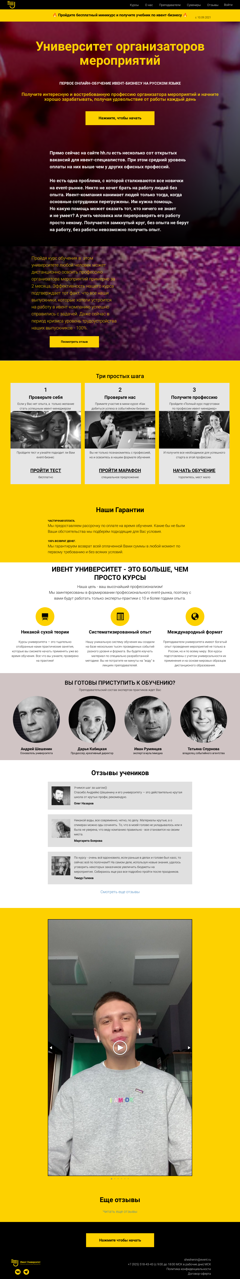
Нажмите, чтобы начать (120, 118)
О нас (149, 5)
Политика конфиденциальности (188, 1269)
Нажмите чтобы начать (120, 1240)
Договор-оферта (199, 1273)
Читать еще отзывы (120, 1211)
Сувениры (194, 5)
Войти (228, 5)
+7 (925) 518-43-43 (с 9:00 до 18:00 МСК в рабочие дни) (166, 1264)
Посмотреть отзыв (74, 341)
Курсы (135, 5)
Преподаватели (170, 5)
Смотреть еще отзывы (120, 892)
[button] (51, 1048)
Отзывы (212, 5)
